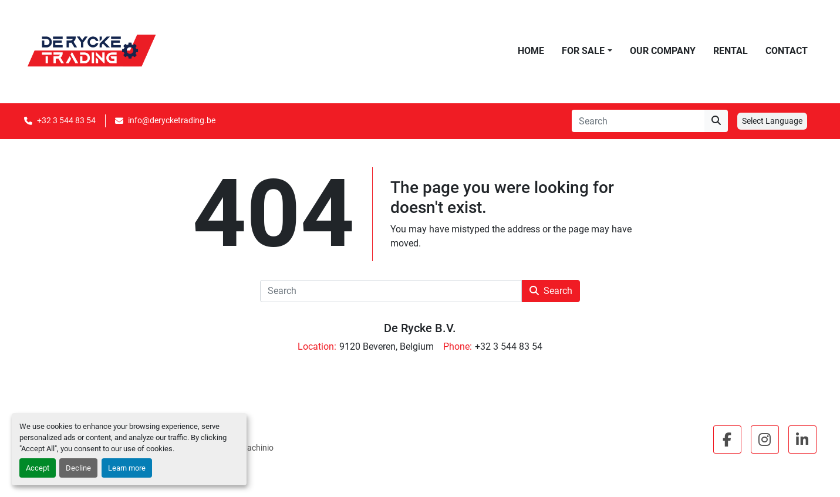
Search (550, 290)
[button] (587, 51)
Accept (37, 468)
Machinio (257, 447)
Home (531, 50)
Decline (78, 468)
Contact (786, 50)
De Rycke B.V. (420, 328)
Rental (730, 50)
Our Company (663, 50)
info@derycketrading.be (171, 120)
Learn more (127, 468)
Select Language (772, 121)
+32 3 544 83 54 (66, 120)
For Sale (583, 50)
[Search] (638, 121)
